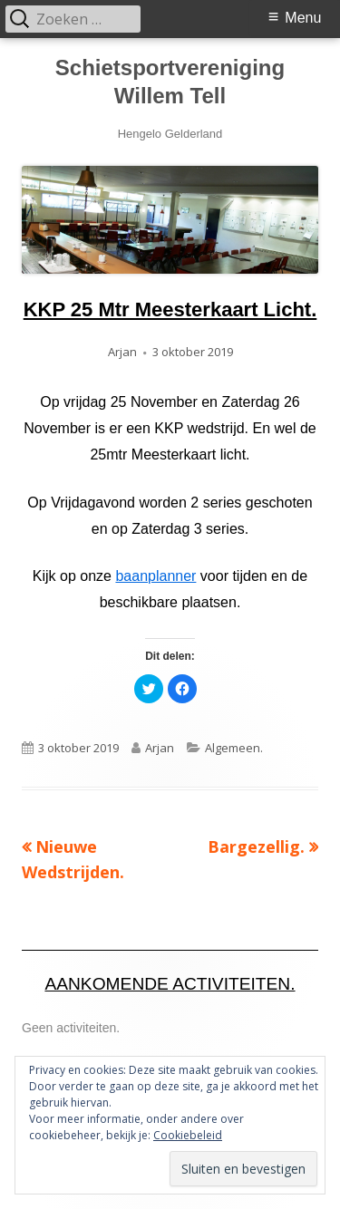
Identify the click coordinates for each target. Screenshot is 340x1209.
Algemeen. (234, 748)
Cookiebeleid (187, 1135)
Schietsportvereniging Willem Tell (170, 81)
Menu (303, 17)
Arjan (122, 351)
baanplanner (155, 576)
